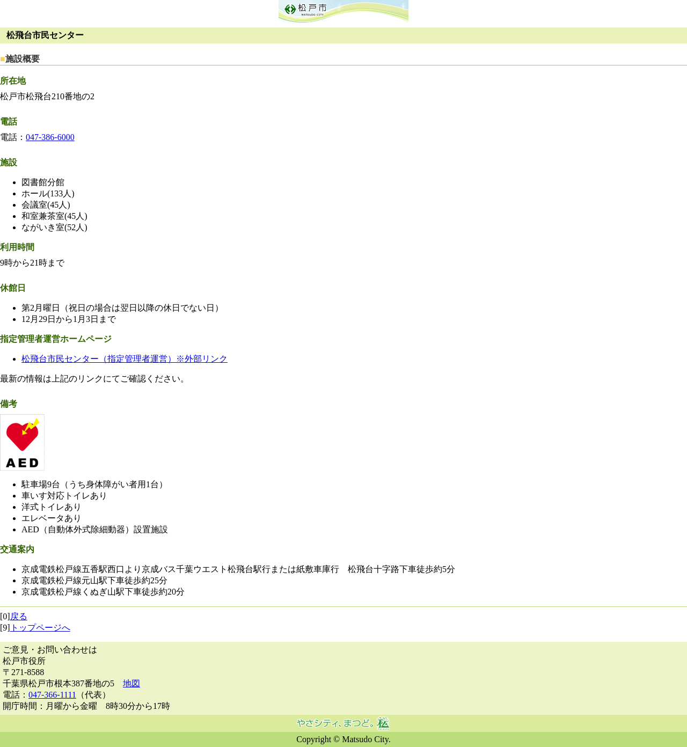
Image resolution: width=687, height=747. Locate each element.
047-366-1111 (52, 694)
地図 (131, 683)
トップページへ (40, 627)
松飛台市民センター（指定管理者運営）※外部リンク (124, 358)
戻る (18, 616)
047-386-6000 (50, 137)
